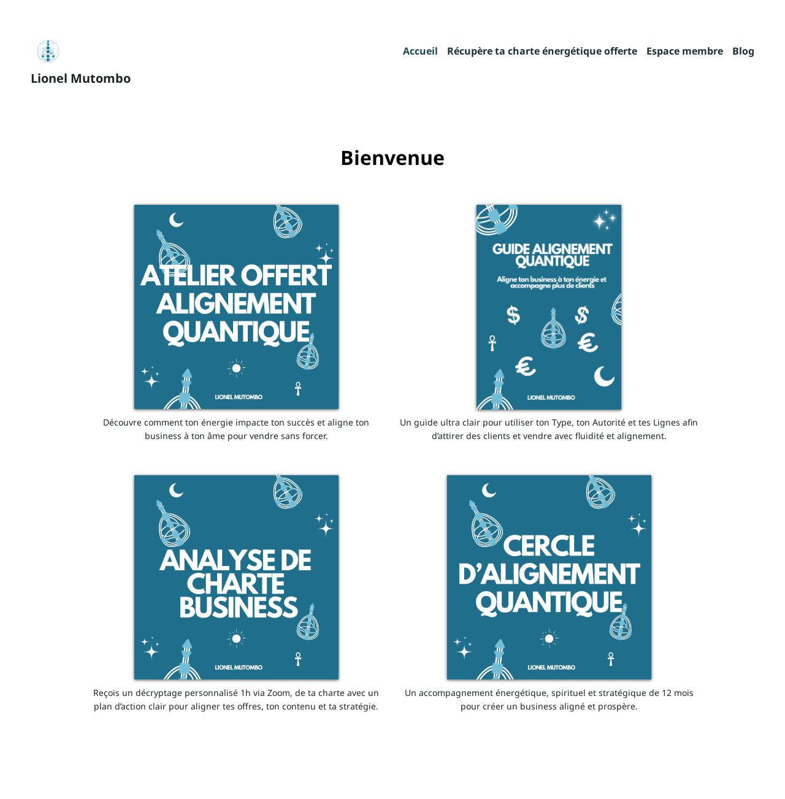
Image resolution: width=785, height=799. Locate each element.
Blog (743, 52)
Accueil (420, 52)
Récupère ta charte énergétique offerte (542, 52)
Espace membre (684, 52)
